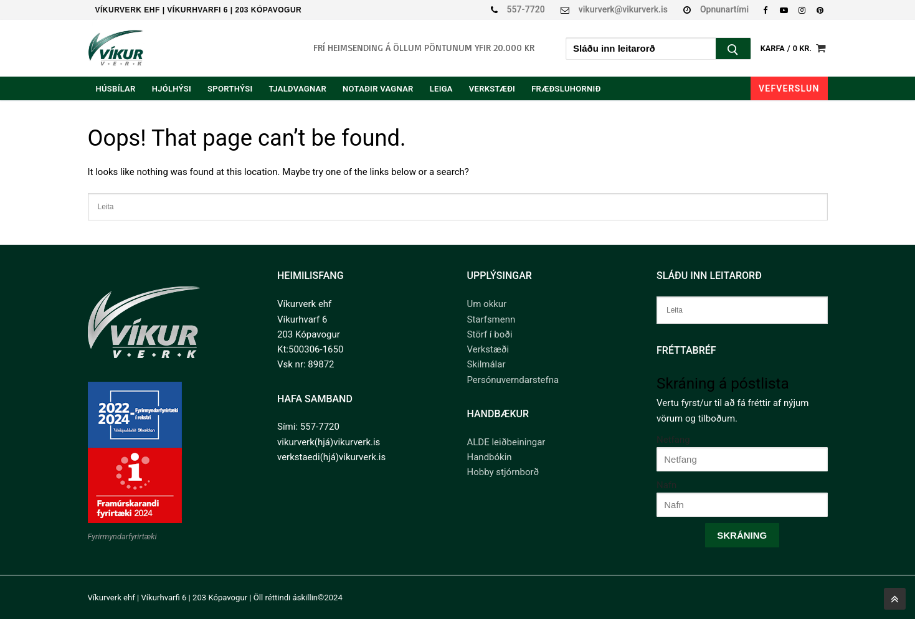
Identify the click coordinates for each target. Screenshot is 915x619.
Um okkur (487, 304)
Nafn (666, 485)
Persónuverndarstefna (513, 379)
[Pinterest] (820, 9)
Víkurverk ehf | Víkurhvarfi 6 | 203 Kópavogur (198, 10)
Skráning (742, 535)
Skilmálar (486, 364)
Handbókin (489, 457)
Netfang (673, 439)
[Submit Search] (733, 50)
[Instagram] (802, 9)
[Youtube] (783, 9)
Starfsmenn (491, 319)
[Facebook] (765, 9)
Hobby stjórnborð (503, 472)
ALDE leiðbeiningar (506, 442)
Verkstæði (488, 349)
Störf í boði (490, 334)
